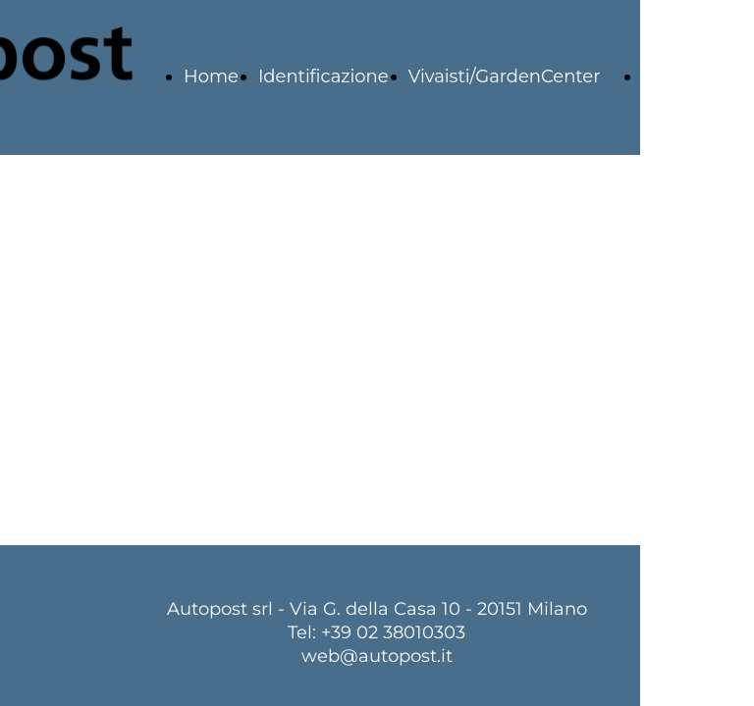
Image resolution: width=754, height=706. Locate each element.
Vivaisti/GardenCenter (504, 76)
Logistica (682, 76)
